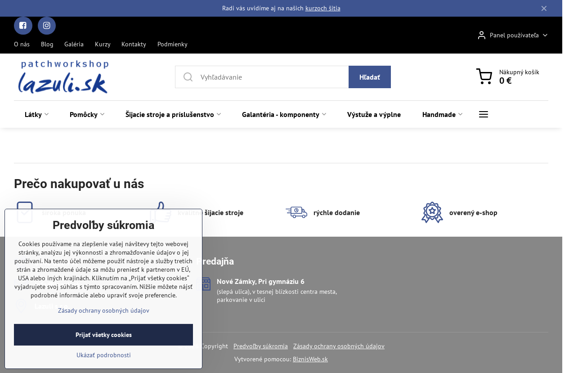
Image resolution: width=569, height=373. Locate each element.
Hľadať (369, 76)
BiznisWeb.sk (310, 359)
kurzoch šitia (323, 8)
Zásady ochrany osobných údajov (339, 346)
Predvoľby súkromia (260, 346)
